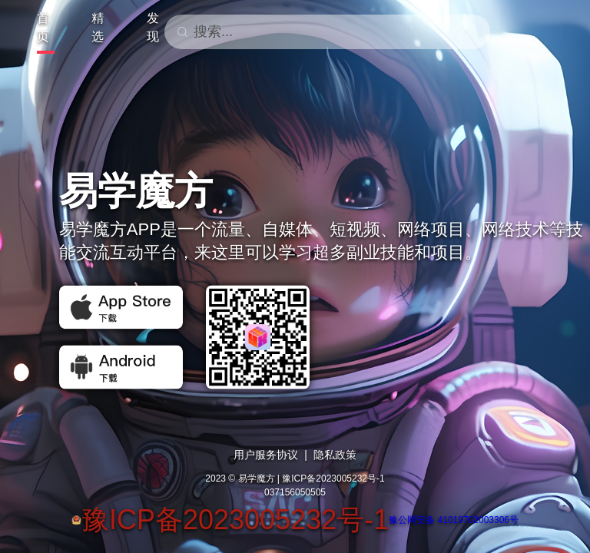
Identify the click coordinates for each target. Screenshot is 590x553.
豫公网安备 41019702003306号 (454, 520)
